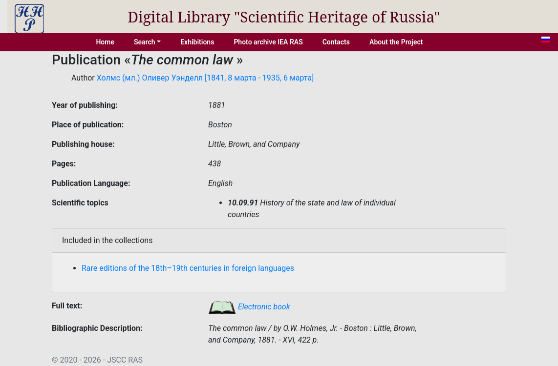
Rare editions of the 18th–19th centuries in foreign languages (188, 268)
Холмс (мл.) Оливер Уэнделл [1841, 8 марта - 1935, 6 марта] (205, 77)
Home (105, 42)
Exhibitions (197, 42)
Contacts (336, 42)
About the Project (396, 42)
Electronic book (249, 306)
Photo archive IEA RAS (268, 42)
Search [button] (144, 42)
